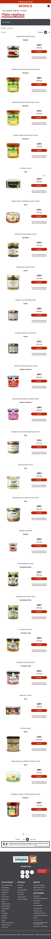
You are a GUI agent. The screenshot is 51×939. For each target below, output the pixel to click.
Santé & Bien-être (6, 904)
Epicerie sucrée (5, 890)
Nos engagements (38, 905)
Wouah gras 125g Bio (25, 695)
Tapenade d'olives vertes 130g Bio (25, 596)
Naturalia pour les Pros (39, 887)
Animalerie (4, 915)
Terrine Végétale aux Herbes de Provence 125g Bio (25, 761)
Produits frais (5, 892)
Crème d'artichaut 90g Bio (25, 465)
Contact (35, 918)
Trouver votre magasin (39, 885)
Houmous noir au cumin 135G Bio (25, 267)
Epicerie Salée (9, 10)
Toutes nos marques (23, 899)
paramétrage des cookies (42, 871)
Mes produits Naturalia (7, 922)
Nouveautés (5, 913)
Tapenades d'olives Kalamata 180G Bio (25, 234)
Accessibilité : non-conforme (40, 926)
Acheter (39, 51)
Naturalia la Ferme (38, 890)
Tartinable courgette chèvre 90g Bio (25, 333)
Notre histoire (36, 900)
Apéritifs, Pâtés (16, 10)
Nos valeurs (36, 903)
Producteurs (21, 892)
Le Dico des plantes (22, 890)
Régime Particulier (6, 925)
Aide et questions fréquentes (40, 915)
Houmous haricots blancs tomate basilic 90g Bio (25, 432)
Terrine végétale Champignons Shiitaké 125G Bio (25, 201)
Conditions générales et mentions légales (10, 934)
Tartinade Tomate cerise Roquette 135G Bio (25, 135)
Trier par (3, 32)
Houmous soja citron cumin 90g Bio (25, 300)
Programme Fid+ (37, 908)
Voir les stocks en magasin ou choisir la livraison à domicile (39, 57)
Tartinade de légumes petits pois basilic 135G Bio (25, 69)
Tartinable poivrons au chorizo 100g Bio (25, 366)
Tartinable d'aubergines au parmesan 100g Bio (25, 399)
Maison (3, 911)
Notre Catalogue (22, 897)
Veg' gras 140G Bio (25, 728)
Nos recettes (21, 894)
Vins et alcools (5, 897)
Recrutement (36, 896)
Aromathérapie (5, 908)
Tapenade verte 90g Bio (25, 530)
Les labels (20, 887)
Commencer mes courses (25, 1)
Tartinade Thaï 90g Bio (25, 629)
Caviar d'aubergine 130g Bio (25, 563)
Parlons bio (20, 885)
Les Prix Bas (5, 927)
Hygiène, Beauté (6, 906)
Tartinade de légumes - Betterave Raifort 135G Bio (25, 794)
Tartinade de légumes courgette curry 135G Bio (25, 102)
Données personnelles (27, 934)
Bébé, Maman (5, 899)
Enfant (3, 901)
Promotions (5, 918)
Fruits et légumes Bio (7, 885)
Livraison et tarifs (37, 911)
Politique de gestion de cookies (42, 934)
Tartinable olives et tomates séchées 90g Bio (25, 498)
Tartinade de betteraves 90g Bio (25, 662)
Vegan (3, 920)
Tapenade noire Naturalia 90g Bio (25, 36)
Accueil (3, 10)
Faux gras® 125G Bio (25, 168)
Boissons (4, 894)
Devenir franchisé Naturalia (40, 898)
